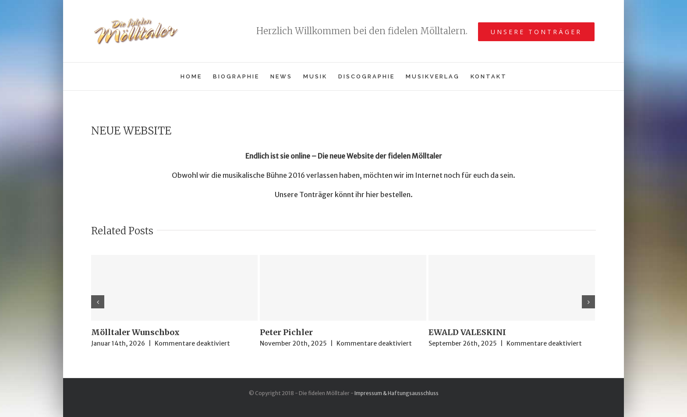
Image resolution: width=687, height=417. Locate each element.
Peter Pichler (286, 332)
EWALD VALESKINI (467, 332)
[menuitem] (197, 76)
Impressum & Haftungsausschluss (396, 393)
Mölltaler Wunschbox (135, 332)
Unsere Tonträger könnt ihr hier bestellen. (344, 194)
